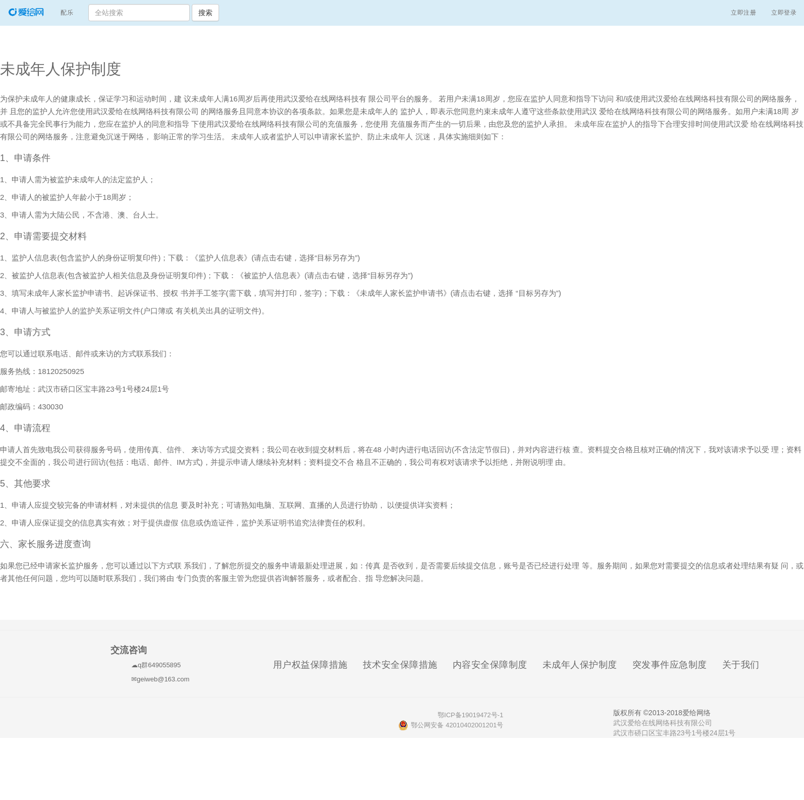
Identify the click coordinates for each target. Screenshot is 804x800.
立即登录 (783, 12)
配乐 (71, 11)
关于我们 (744, 664)
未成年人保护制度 (584, 664)
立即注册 (743, 12)
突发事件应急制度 (673, 664)
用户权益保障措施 (314, 664)
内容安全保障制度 (494, 664)
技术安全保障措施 (404, 664)
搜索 (205, 13)
